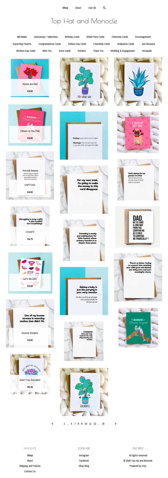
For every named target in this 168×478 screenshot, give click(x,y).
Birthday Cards (72, 37)
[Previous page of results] (53, 423)
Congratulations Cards (50, 44)
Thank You (98, 51)
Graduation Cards (125, 44)
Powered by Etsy (138, 466)
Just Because (148, 44)
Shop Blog (84, 466)
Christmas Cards (120, 37)
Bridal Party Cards (95, 37)
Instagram (84, 455)
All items (22, 37)
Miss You (47, 51)
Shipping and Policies (30, 466)
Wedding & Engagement (123, 51)
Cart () (92, 8)
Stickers (82, 51)
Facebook (84, 460)
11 (90, 423)
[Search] (104, 8)
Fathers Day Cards (77, 44)
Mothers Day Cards (25, 51)
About (78, 8)
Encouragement (143, 37)
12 (95, 423)
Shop (65, 8)
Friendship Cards (102, 44)
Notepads (147, 51)
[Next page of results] (115, 423)
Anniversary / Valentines (46, 37)
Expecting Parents (22, 44)
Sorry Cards (65, 51)
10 (86, 423)
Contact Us (30, 471)
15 (103, 423)
